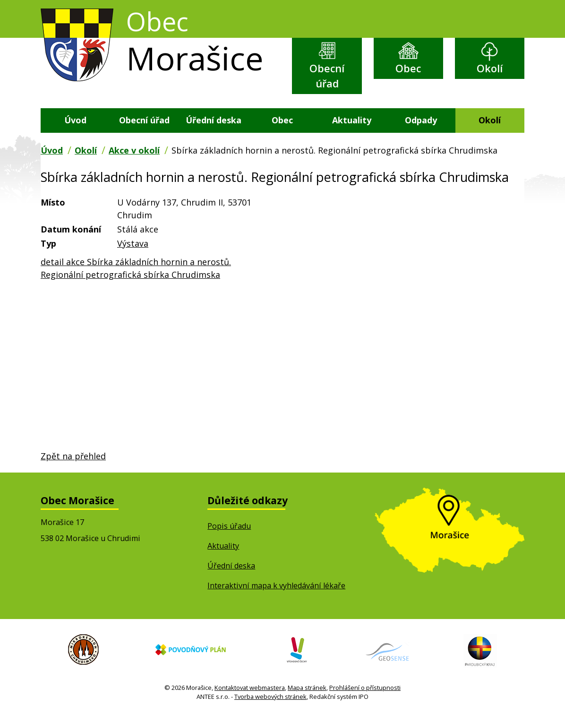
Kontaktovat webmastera (249, 687)
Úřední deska (213, 120)
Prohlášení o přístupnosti (365, 687)
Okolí (490, 68)
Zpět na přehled (73, 456)
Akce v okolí (134, 150)
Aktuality (351, 120)
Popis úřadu (229, 526)
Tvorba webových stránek (270, 696)
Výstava (132, 243)
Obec (408, 68)
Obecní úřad (326, 75)
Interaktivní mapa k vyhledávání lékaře (276, 586)
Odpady (421, 120)
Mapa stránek (307, 687)
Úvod (75, 120)
